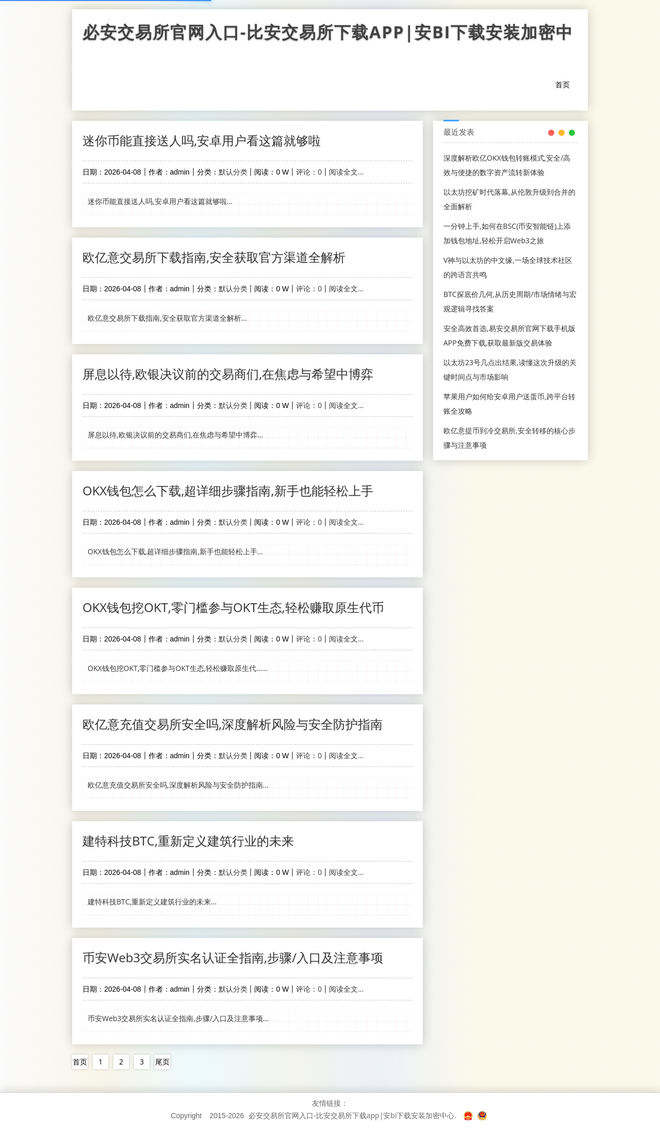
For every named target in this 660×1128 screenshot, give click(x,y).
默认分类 (233, 172)
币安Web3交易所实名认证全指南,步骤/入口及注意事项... (178, 1018)
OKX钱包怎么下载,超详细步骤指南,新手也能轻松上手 (227, 490)
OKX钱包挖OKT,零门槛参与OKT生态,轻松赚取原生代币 (233, 607)
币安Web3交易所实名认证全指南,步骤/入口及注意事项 (232, 957)
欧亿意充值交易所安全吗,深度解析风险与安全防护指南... (178, 785)
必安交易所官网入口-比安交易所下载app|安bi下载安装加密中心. (352, 1115)
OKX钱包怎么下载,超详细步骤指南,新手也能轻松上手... (175, 551)
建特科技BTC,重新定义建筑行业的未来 (188, 840)
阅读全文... (346, 172)
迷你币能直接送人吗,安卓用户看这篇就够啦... (160, 201)
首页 (562, 84)
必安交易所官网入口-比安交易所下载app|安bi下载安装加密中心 (330, 34)
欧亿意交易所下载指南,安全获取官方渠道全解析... (167, 318)
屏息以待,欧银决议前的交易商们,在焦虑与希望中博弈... (175, 435)
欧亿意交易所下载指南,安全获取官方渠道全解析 (213, 256)
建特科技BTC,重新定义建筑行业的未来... (152, 901)
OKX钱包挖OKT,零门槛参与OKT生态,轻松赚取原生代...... (178, 668)
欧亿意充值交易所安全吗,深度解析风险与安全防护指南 (232, 723)
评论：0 (309, 172)
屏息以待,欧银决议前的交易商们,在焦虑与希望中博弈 (227, 373)
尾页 (162, 1062)
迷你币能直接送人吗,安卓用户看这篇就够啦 (201, 140)
